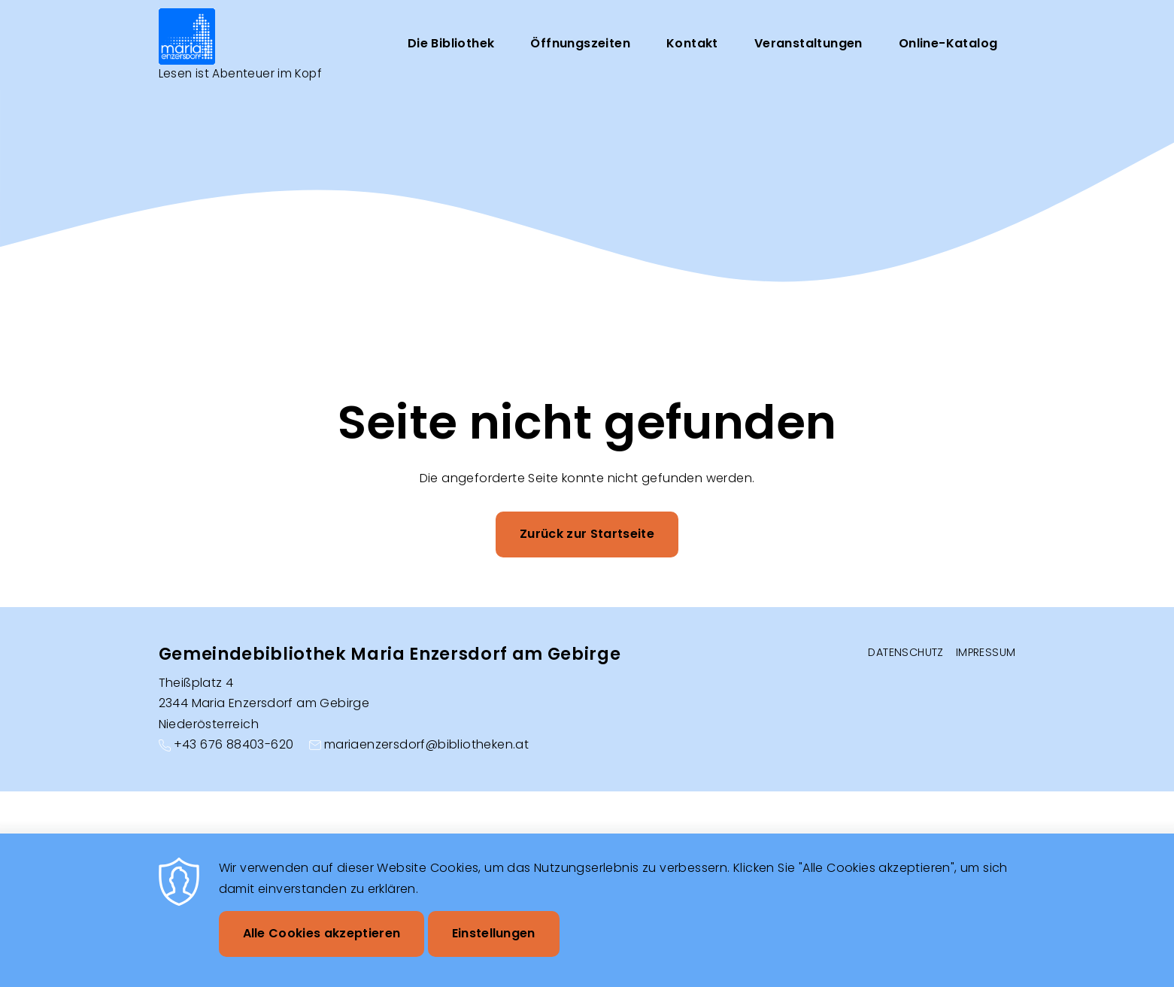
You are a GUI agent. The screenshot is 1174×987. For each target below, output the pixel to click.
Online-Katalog (948, 44)
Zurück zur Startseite (587, 536)
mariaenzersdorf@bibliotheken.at (426, 744)
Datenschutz (905, 652)
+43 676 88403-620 (234, 744)
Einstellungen (493, 933)
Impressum (986, 652)
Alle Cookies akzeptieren (322, 933)
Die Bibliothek (451, 44)
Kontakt (692, 44)
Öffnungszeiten (580, 44)
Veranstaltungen (808, 44)
